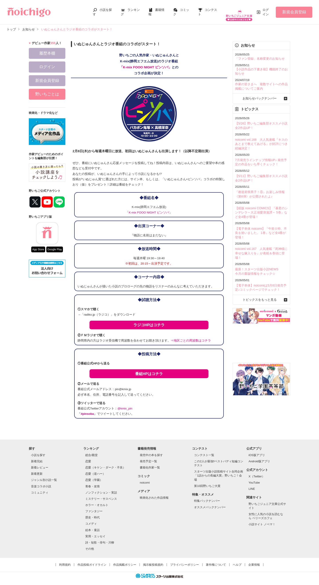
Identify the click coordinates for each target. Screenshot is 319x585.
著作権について (216, 560)
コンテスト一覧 (204, 450)
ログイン (266, 10)
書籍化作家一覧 (150, 463)
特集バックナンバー (207, 496)
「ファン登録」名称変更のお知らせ (258, 54)
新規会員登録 (294, 10)
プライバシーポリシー (184, 560)
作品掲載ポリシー (124, 560)
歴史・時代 (92, 513)
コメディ (91, 519)
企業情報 (254, 560)
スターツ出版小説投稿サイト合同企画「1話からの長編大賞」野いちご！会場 (218, 471)
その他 (89, 544)
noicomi (145, 478)
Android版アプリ (259, 457)
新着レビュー (39, 463)
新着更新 (37, 469)
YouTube (254, 478)
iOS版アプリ (257, 450)
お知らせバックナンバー (261, 92)
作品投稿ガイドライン (92, 560)
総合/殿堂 (91, 450)
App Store (38, 245)
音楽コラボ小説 (41, 482)
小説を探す (38, 450)
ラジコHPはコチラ (149, 320)
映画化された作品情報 (154, 493)
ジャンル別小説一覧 (44, 475)
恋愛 (88, 457)
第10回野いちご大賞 (207, 481)
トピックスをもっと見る (261, 281)
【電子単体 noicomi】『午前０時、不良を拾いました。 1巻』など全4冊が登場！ (260, 221)
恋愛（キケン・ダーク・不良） (105, 463)
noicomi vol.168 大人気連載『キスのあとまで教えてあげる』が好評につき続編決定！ (261, 136)
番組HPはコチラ (149, 369)
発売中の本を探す (151, 450)
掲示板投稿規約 (153, 560)
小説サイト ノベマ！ (262, 520)
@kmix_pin (124, 404)
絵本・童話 (92, 525)
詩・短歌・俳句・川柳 (99, 538)
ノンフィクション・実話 (101, 488)
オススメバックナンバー (210, 502)
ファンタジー (94, 506)
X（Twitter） (257, 472)
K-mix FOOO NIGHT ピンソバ (149, 208)
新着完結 (37, 457)
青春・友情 (92, 482)
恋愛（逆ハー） (95, 469)
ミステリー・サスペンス (101, 494)
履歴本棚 (47, 49)
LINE (252, 484)
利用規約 (65, 560)
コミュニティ (39, 488)
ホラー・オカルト (96, 500)
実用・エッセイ (95, 532)
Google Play (54, 245)
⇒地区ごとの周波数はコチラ (191, 336)
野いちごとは (47, 89)
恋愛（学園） (94, 475)
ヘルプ (237, 560)
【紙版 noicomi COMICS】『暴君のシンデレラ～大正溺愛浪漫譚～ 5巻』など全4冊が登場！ (261, 202)
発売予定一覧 (148, 457)
